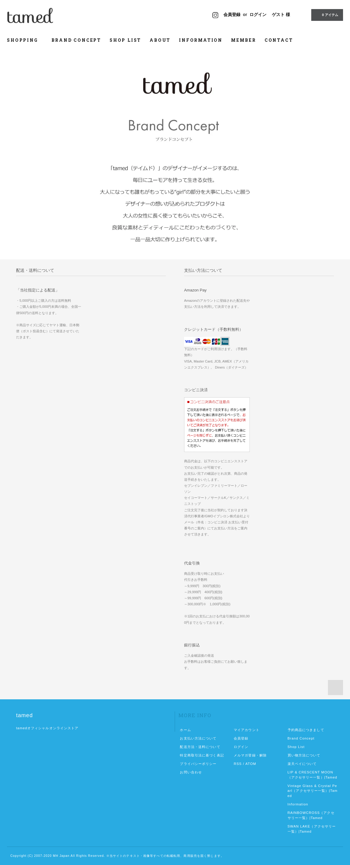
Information (298, 804)
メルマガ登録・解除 (250, 755)
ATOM (250, 764)
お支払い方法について (198, 738)
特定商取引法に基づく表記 (202, 755)
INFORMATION (201, 40)
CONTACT (279, 40)
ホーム (185, 730)
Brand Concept (301, 738)
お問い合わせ (191, 772)
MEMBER (243, 40)
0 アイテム (326, 14)
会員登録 (231, 14)
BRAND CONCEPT (76, 40)
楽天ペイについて (302, 764)
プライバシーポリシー (198, 764)
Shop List (296, 747)
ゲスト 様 (281, 14)
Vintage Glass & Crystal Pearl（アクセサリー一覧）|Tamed (313, 791)
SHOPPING (25, 40)
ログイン (257, 14)
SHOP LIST (125, 40)
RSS (238, 764)
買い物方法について (304, 755)
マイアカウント (246, 730)
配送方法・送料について (200, 747)
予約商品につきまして (306, 730)
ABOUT (160, 40)
